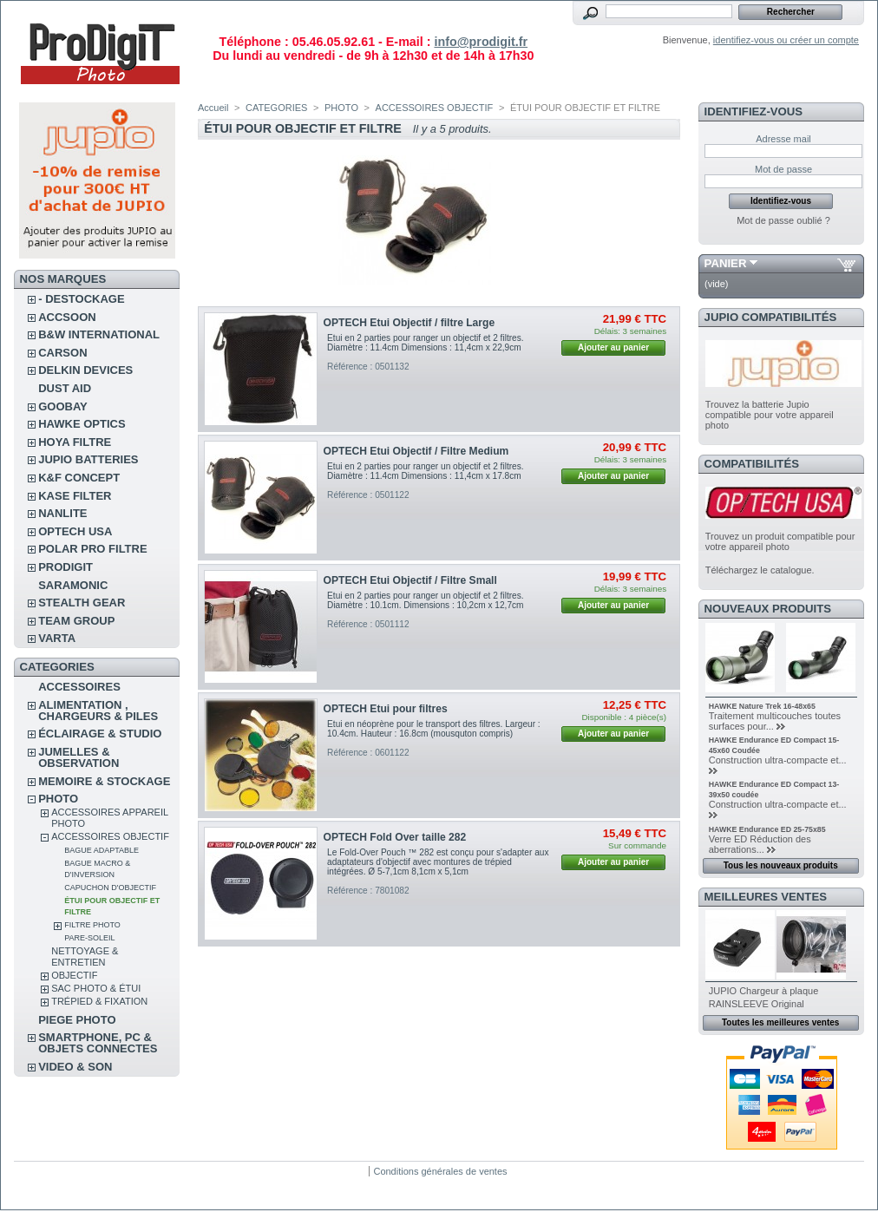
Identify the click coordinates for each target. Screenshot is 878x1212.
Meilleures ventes (765, 896)
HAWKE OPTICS (81, 423)
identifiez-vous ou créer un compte (786, 40)
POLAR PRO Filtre (92, 548)
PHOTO (58, 798)
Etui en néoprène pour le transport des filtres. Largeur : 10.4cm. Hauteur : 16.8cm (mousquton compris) (434, 728)
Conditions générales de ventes (440, 1171)
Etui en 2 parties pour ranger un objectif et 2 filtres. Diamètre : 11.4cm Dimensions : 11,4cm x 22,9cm (425, 342)
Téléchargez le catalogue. (760, 570)
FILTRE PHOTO (92, 924)
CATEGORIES (276, 107)
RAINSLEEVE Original (756, 1004)
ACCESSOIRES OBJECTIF (110, 836)
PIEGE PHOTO (76, 1019)
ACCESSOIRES (79, 686)
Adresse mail (783, 139)
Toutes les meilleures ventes (780, 1022)
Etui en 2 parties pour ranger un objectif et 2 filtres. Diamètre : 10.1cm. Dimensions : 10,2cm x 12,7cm (425, 600)
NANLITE (62, 513)
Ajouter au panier (613, 347)
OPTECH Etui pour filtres (386, 709)
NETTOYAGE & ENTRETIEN (84, 956)
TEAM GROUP (76, 620)
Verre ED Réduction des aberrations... (760, 844)
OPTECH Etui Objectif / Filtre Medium (416, 451)
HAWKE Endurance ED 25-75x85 (767, 829)
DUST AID (64, 388)
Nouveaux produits (768, 608)
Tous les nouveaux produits (781, 865)
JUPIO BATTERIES (88, 459)
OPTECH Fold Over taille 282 (395, 837)
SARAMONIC (73, 585)
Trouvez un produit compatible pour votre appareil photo (780, 541)
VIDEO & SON (75, 1066)
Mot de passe (783, 169)
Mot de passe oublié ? (783, 220)
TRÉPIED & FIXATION (99, 1001)
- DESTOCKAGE (81, 298)
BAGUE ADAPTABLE (101, 850)
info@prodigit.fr (480, 42)
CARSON (62, 352)
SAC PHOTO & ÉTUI (96, 988)
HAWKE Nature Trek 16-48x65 (762, 706)
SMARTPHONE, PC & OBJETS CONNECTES (97, 1043)
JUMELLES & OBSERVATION (78, 757)
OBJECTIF (74, 975)
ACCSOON (66, 317)
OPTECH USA (75, 531)
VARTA (56, 638)
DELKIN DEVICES (85, 370)
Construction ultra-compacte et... (778, 760)
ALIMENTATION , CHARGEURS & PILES (98, 710)
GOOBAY (63, 406)
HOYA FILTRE (74, 442)
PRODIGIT (65, 566)
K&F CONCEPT (79, 477)
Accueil (213, 107)
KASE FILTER (74, 495)
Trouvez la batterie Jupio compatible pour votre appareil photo (769, 414)
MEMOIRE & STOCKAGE (104, 781)
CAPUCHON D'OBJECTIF (110, 887)
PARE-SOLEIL (89, 938)
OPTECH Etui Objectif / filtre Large (409, 323)
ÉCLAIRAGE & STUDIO (99, 733)
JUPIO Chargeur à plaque (764, 991)
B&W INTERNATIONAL (99, 334)
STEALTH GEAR (81, 602)
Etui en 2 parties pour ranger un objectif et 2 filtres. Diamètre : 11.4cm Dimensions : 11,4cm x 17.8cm (425, 471)
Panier (725, 263)
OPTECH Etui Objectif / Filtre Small (410, 580)
